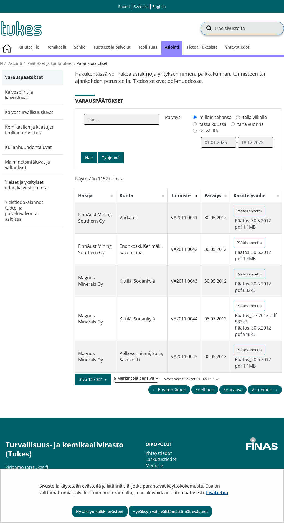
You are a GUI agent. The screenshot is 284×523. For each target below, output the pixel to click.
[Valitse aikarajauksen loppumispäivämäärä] (255, 142)
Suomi (124, 6)
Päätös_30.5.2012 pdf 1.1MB (253, 224)
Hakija (85, 195)
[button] (93, 379)
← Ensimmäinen (169, 390)
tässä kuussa (212, 124)
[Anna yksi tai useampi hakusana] (121, 119)
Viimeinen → (265, 390)
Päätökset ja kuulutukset (49, 63)
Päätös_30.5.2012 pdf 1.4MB (253, 255)
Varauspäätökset (24, 77)
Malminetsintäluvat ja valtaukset (27, 164)
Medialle (154, 466)
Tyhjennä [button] (111, 157)
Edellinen (204, 390)
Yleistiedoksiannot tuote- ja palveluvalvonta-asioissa (24, 210)
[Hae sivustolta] (242, 28)
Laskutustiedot (161, 459)
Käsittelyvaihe (249, 195)
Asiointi (14, 63)
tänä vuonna (250, 124)
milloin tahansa (215, 117)
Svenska (141, 6)
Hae (89, 157)
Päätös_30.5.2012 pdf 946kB (253, 331)
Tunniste (181, 195)
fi (1, 63)
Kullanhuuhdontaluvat (28, 147)
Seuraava (233, 390)
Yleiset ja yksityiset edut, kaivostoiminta (26, 185)
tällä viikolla (255, 117)
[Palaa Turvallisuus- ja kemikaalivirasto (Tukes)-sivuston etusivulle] (21, 28)
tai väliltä (208, 131)
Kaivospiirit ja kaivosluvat (19, 95)
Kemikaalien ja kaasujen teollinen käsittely (30, 130)
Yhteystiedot (159, 453)
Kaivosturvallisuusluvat (29, 112)
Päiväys (212, 195)
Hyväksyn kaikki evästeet (100, 511)
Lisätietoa (217, 492)
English (159, 6)
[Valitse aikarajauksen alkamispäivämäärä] (219, 142)
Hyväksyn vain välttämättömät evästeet (170, 511)
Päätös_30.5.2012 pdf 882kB (253, 287)
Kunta (126, 195)
